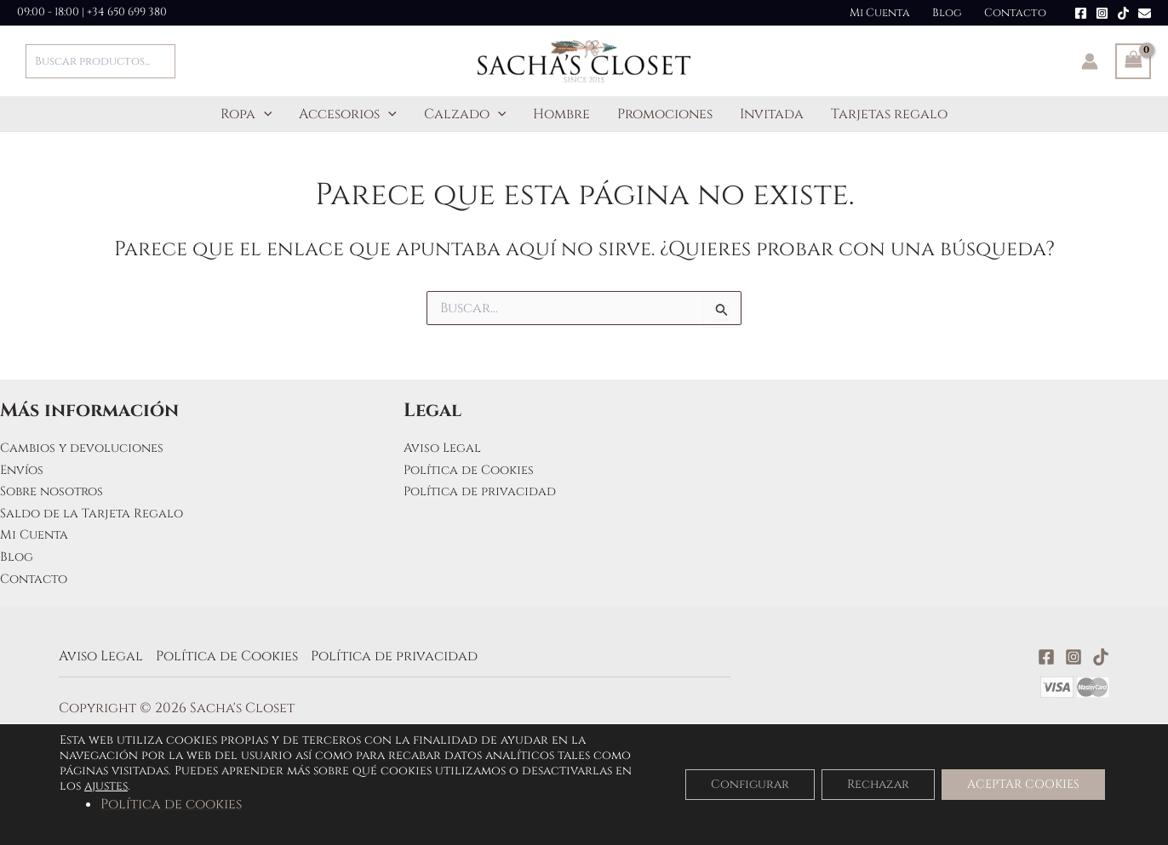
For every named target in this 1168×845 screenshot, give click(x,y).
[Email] (1144, 13)
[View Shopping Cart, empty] (1133, 61)
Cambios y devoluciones (88, 447)
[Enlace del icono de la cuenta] (1089, 61)
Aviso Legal (446, 447)
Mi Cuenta (880, 12)
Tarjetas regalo (889, 114)
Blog (947, 12)
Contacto (1015, 12)
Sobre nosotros (56, 491)
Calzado (465, 114)
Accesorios (348, 114)
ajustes (106, 786)
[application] (263, 114)
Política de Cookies (475, 469)
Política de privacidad (487, 491)
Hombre (561, 114)
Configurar (750, 784)
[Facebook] (1080, 13)
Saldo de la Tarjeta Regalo (100, 513)
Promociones (665, 114)
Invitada (772, 114)
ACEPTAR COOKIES (1023, 784)
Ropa (246, 114)
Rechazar (878, 784)
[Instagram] (1102, 13)
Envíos (24, 469)
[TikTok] (1123, 13)
